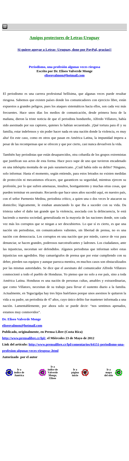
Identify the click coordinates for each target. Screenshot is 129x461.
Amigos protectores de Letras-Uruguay (64, 37)
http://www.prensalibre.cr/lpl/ (23, 338)
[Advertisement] (65, 12)
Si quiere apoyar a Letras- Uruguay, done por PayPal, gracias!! (64, 49)
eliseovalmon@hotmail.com (64, 75)
